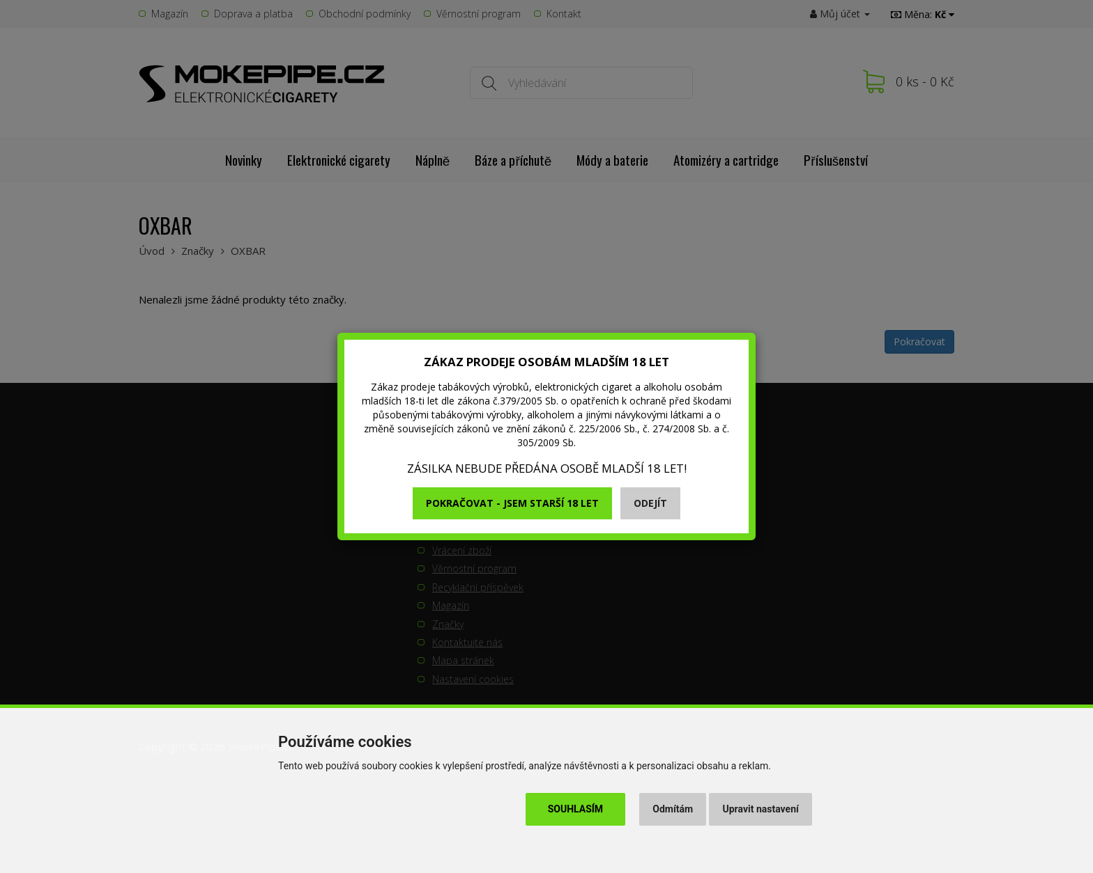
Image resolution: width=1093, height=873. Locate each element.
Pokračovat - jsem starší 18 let (512, 503)
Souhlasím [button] (575, 809)
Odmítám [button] (672, 809)
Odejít (650, 503)
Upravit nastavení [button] (761, 809)
